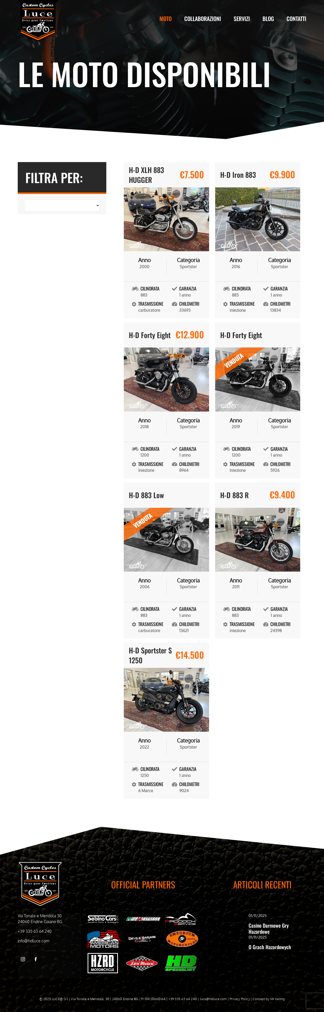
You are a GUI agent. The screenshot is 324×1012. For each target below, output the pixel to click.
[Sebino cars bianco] (103, 916)
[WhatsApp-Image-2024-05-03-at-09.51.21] (142, 957)
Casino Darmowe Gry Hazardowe (269, 928)
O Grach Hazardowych (270, 947)
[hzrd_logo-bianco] (103, 955)
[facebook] (36, 959)
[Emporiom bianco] (182, 932)
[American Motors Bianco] (104, 932)
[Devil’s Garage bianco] (142, 937)
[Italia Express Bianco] (143, 918)
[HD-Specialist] (181, 957)
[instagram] (23, 959)
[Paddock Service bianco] (181, 915)
